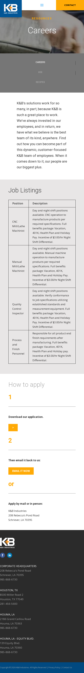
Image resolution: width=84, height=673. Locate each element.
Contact (70, 5)
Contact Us (67, 667)
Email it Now (21, 471)
